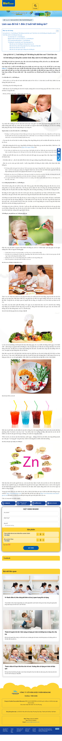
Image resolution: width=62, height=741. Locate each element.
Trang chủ (7, 20)
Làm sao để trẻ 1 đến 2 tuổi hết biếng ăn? (24, 24)
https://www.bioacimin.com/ (14, 493)
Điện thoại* (7, 518)
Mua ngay (52, 503)
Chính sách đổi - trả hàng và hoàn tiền (20, 730)
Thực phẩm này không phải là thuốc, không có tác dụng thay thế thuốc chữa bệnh (45, 730)
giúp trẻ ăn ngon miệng (28, 147)
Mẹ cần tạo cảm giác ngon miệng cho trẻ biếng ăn (22, 49)
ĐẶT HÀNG (31, 548)
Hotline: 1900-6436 (31, 696)
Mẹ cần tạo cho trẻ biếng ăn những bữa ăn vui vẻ (22, 44)
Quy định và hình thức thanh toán (5, 730)
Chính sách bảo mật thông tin (27, 730)
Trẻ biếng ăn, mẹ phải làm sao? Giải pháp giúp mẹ (20, 42)
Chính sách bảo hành (12, 730)
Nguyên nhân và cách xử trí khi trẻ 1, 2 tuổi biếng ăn (21, 38)
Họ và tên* (6, 512)
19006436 (6, 503)
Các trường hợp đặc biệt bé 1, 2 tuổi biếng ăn (19, 40)
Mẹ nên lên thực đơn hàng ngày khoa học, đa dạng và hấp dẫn (25, 45)
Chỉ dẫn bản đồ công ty (34, 730)
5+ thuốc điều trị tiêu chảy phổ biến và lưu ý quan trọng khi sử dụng (27, 597)
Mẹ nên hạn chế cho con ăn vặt (17, 47)
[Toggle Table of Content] (56, 31)
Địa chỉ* (6, 523)
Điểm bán (36, 503)
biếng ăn (4, 68)
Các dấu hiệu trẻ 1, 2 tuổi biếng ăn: (16, 36)
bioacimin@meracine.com (32, 722)
